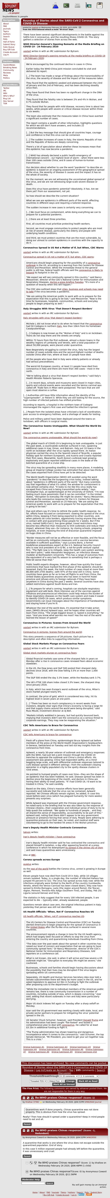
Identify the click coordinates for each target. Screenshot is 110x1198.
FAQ (5, 26)
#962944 (89, 1102)
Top (71, 1070)
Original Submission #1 (33, 1047)
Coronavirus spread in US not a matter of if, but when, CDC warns (58, 257)
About (6, 24)
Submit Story (9, 44)
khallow (99, 1163)
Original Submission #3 (80, 1047)
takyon (27, 832)
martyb (35, 28)
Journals (7, 29)
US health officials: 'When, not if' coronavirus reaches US (53, 916)
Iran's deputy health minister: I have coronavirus (49, 837)
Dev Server (8, 101)
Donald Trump (90, 1020)
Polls (5, 39)
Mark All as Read (88, 1081)
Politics (6, 78)
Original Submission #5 (49, 1049)
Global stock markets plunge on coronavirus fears (50, 653)
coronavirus (95, 323)
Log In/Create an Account (51, 1070)
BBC (33, 855)
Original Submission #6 (72, 1049)
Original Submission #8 (38, 1052)
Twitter (6, 88)
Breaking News (10, 68)
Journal (98, 1102)
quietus (27, 864)
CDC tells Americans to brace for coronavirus (47, 734)
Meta (5, 75)
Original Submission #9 (61, 1052)
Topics (6, 31)
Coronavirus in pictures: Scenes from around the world (52, 632)
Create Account (10, 52)
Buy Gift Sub (9, 50)
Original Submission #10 (86, 1052)
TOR (5, 104)
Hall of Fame (9, 42)
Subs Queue (8, 47)
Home (35, 1192)
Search (6, 37)
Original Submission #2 (57, 1047)
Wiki (5, 93)
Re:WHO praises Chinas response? (58, 1097)
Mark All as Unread (64, 1084)
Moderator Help (31, 1179)
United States (37, 927)
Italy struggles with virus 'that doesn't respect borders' (52, 318)
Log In (6, 55)
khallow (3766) (32, 1102)
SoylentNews (11, 8)
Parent (27, 1124)
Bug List (7, 98)
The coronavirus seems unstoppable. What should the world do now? (60, 437)
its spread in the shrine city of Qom (84, 847)
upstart (27, 51)
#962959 (91, 1137)
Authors (6, 34)
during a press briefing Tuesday (66, 282)
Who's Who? (9, 96)
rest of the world (39, 869)
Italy (59, 326)
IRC (4, 91)
